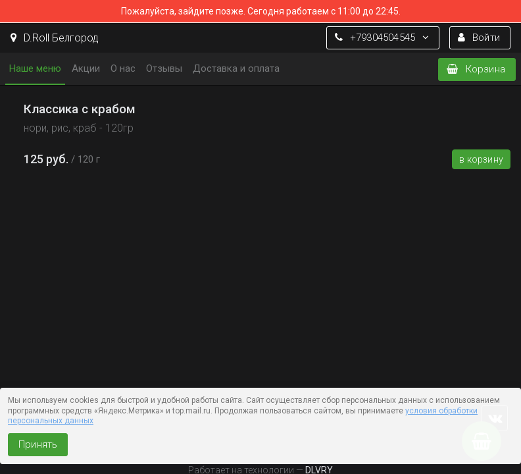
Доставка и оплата (236, 68)
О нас (123, 68)
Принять (37, 444)
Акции (86, 68)
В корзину (481, 159)
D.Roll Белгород (55, 38)
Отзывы (164, 68)
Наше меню (35, 68)
